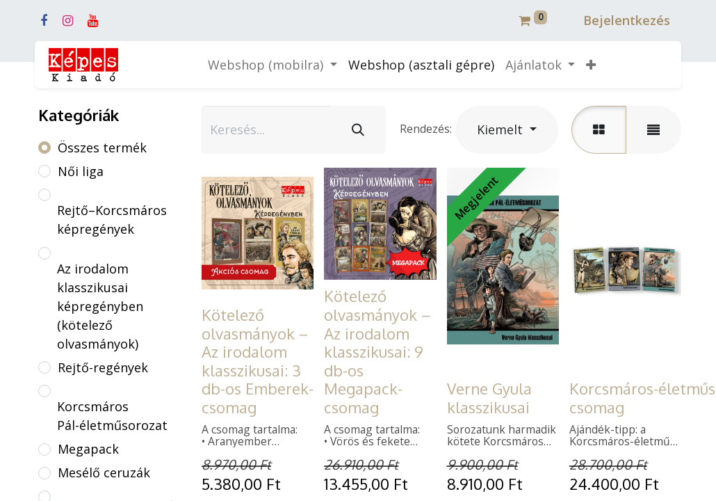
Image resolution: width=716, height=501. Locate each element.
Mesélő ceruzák (104, 472)
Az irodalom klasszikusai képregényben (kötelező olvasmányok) (100, 306)
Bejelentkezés (626, 20)
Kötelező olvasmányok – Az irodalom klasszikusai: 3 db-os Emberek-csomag (258, 361)
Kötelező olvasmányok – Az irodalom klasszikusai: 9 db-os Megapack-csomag (377, 351)
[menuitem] (421, 65)
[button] (590, 65)
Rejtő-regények (103, 367)
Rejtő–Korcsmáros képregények (112, 219)
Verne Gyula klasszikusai (489, 398)
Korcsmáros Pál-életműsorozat (112, 416)
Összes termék (102, 147)
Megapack (88, 448)
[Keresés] (358, 130)
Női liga (81, 171)
